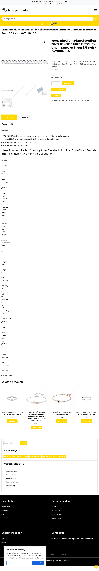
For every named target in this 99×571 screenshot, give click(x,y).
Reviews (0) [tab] (24, 117)
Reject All (25, 563)
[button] (44, 42)
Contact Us (5, 542)
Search (23, 443)
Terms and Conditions (9, 546)
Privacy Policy (56, 514)
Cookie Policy (56, 518)
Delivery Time (56, 511)
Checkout (52, 4)
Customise (12, 563)
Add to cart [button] (12, 421)
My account (42, 4)
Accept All (38, 563)
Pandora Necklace (12, 482)
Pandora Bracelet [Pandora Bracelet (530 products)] (10, 456)
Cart (60, 4)
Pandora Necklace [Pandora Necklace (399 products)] (48, 456)
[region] (25, 556)
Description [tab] (8, 117)
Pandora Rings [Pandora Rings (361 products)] (60, 456)
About (53, 507)
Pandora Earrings (11, 478)
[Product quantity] (55, 83)
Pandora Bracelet (66, 100)
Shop (52, 555)
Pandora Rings (10, 486)
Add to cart (68, 83)
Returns (4, 539)
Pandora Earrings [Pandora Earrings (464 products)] (35, 456)
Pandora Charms (11, 475)
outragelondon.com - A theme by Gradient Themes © (49, 561)
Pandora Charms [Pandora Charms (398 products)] (22, 456)
